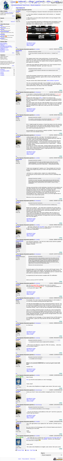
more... (13, 52)
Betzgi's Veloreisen (4, 43)
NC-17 (41, 97)
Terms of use (32, 458)
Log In (56, 1)
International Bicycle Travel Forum (20, 5)
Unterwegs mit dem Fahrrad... (6, 45)
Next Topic (33, 450)
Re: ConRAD (36, 49)
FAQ (36, 2)
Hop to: (43, 453)
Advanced (13, 21)
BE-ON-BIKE (41, 226)
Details (13, 15)
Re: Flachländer (37, 92)
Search (48, 1)
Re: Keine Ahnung (37, 390)
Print (60, 47)
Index (27, 450)
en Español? (14, 1)
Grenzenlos (2, 51)
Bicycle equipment (36, 5)
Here (27, 379)
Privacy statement (25, 458)
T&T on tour (2, 50)
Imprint (19, 458)
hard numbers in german (53, 80)
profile (45, 439)
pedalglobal (2, 48)
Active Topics (39, 1)
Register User (22, 1)
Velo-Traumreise (3, 42)
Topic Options (20, 7)
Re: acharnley (37, 283)
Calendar (31, 1)
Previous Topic (20, 450)
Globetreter (2, 44)
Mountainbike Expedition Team (6, 46)
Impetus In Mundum (4, 47)
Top (16, 47)
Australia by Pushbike (4, 49)
